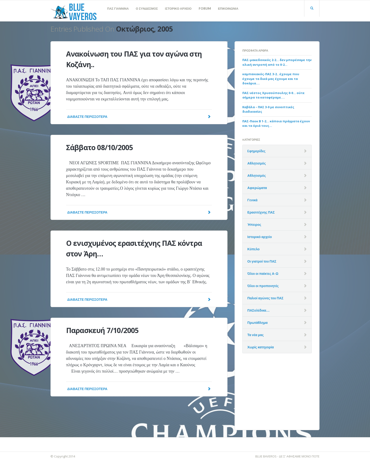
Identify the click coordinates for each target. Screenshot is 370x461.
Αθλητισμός (256, 163)
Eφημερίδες (256, 151)
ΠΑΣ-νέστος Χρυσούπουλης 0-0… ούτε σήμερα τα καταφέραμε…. (273, 95)
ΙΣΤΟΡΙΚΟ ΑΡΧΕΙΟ (178, 8)
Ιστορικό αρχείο (259, 237)
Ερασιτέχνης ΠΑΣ (261, 212)
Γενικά (252, 200)
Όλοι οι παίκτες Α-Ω (262, 274)
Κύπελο (253, 249)
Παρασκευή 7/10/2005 (102, 330)
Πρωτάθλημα (257, 323)
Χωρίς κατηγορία (260, 347)
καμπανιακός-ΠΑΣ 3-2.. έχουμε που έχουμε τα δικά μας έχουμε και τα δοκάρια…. (270, 78)
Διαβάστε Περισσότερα (139, 116)
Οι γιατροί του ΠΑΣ (261, 261)
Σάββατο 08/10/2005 (99, 147)
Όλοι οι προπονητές (263, 286)
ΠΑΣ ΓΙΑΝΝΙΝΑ (118, 8)
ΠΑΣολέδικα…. (258, 310)
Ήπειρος (254, 224)
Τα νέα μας (255, 335)
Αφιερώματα (257, 188)
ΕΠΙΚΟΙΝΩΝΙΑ (228, 8)
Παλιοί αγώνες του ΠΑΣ (265, 298)
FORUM (205, 8)
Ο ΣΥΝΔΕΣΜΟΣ (147, 8)
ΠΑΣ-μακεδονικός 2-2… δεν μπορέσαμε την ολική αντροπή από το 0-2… (276, 62)
